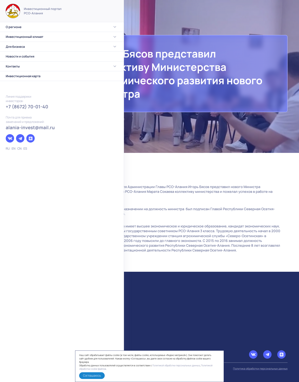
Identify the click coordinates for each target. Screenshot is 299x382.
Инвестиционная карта (23, 76)
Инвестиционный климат (31, 37)
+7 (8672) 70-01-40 (27, 106)
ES (25, 148)
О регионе (31, 27)
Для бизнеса (31, 47)
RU (8, 148)
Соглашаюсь (92, 375)
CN (19, 148)
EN (13, 148)
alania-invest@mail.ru (30, 127)
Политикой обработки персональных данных (176, 365)
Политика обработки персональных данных (260, 368)
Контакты (31, 66)
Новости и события (20, 56)
